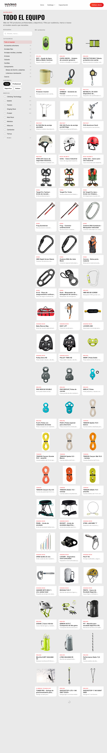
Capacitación (63, 5)
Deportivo (8, 88)
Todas (7, 84)
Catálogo (51, 5)
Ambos (17, 88)
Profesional (17, 84)
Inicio (42, 5)
